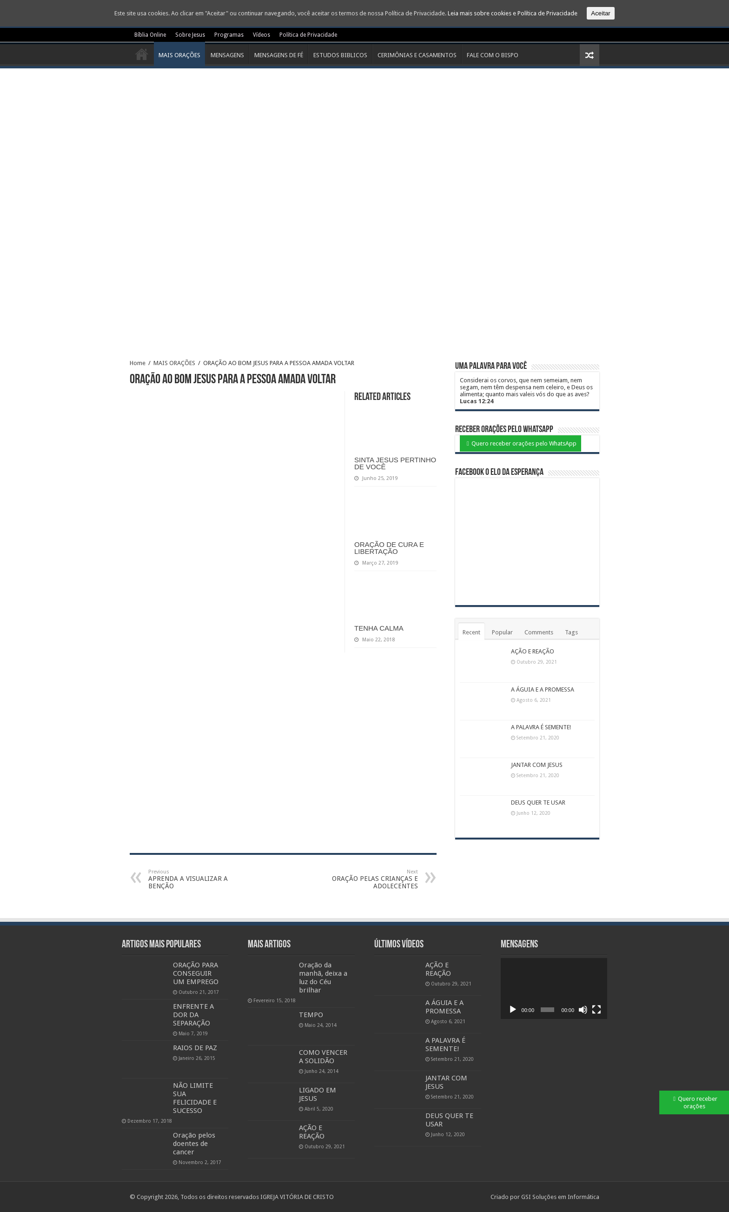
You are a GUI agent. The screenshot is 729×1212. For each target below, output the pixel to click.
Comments (538, 632)
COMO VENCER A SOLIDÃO (323, 1056)
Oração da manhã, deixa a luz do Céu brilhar (323, 977)
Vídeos (261, 35)
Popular (502, 632)
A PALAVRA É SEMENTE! (541, 727)
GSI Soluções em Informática (560, 1196)
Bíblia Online (150, 35)
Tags (571, 632)
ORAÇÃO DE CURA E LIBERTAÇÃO (389, 547)
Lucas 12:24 (476, 401)
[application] (554, 988)
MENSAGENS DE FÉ (278, 55)
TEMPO (311, 1015)
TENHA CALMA (379, 628)
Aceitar (600, 13)
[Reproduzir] (512, 1009)
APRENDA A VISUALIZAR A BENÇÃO (196, 879)
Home (138, 363)
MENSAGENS (227, 55)
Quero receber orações (697, 1102)
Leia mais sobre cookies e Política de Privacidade (512, 13)
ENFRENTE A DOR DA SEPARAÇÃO (193, 1014)
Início (142, 54)
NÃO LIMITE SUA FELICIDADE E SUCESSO (195, 1098)
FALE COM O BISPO (492, 55)
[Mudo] (583, 1009)
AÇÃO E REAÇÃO (532, 651)
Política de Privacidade (308, 35)
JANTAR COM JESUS (537, 764)
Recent (471, 632)
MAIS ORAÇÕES (179, 55)
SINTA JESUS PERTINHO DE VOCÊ (395, 463)
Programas (229, 35)
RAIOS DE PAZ (195, 1048)
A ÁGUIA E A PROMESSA (542, 689)
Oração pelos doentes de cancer (194, 1143)
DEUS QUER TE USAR (538, 802)
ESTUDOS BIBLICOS (340, 55)
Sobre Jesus (190, 35)
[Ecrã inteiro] (596, 1009)
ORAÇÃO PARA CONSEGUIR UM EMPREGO (196, 973)
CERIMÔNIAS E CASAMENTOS (417, 55)
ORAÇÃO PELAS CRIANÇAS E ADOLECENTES (370, 879)
